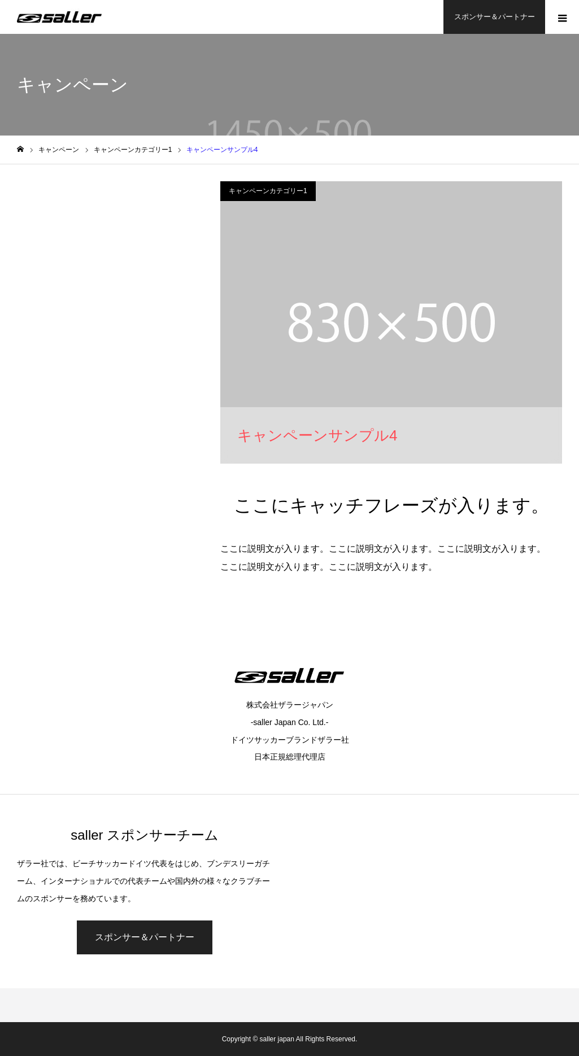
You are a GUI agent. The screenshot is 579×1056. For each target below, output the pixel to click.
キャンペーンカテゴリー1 (268, 191)
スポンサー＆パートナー (494, 16)
